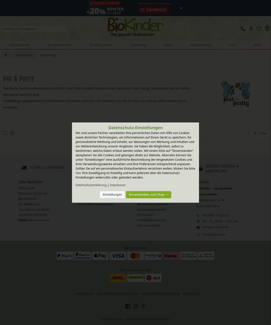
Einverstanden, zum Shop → (148, 195)
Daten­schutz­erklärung (91, 185)
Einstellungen (112, 195)
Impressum (118, 185)
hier (78, 173)
